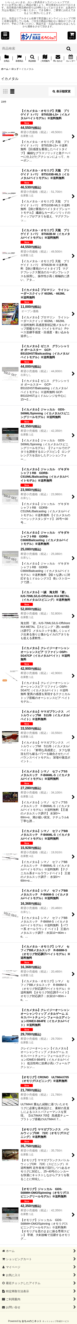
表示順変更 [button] (62, 91)
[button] (5, 36)
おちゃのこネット (31, 1321)
